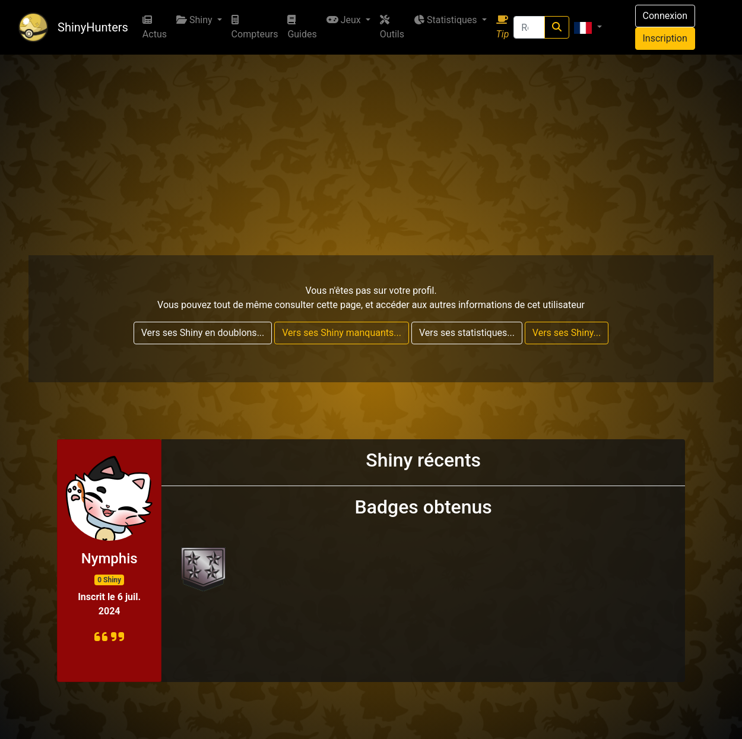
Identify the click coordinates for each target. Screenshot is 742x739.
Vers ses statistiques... (467, 332)
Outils (392, 27)
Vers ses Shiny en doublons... (203, 332)
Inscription (665, 38)
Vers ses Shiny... (566, 332)
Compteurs (255, 27)
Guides (301, 27)
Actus (154, 27)
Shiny (195, 20)
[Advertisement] (371, 144)
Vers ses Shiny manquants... (341, 332)
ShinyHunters (93, 27)
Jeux (344, 20)
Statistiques (447, 20)
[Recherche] (529, 27)
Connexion (665, 15)
